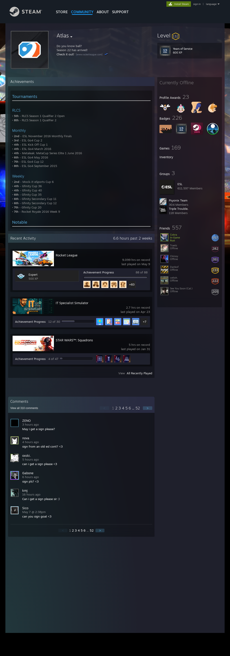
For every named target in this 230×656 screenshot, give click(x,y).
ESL (179, 184)
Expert (33, 274)
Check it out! (65, 54)
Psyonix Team (178, 200)
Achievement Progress (98, 272)
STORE (62, 12)
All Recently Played (139, 373)
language (211, 4)
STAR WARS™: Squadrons (74, 340)
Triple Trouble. (178, 208)
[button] (189, 35)
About (103, 12)
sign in (197, 4)
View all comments (24, 408)
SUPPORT (120, 12)
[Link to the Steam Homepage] (29, 15)
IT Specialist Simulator (72, 303)
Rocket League (66, 255)
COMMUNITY (82, 12)
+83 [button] (132, 284)
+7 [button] (144, 321)
